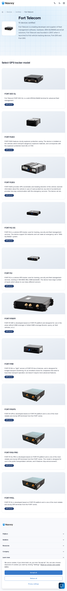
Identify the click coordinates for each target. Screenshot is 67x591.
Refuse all (33, 578)
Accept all (33, 573)
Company (33, 552)
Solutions (33, 540)
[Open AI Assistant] (62, 586)
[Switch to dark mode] (59, 3)
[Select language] (54, 3)
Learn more (33, 557)
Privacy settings (33, 584)
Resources (33, 546)
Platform (33, 534)
